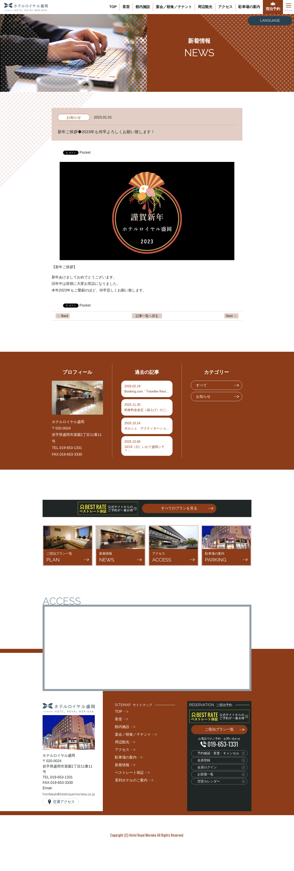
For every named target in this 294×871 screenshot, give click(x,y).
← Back (62, 316)
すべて (201, 385)
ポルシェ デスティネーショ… (146, 425)
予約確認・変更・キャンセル (218, 753)
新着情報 (122, 765)
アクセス (225, 7)
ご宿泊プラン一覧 (219, 729)
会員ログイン (207, 767)
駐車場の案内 (249, 7)
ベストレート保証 (129, 773)
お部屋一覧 (205, 774)
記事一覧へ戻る (147, 316)
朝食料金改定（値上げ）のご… (146, 407)
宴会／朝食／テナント (174, 7)
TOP (113, 7)
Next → (231, 316)
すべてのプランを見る (179, 508)
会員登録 (203, 760)
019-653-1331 (222, 743)
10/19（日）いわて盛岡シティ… (146, 446)
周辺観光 (205, 7)
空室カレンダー (208, 781)
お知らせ (73, 118)
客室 (126, 7)
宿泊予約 (273, 9)
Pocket (85, 152)
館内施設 (143, 7)
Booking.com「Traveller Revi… (146, 388)
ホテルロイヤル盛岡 (26, 7)
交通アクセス (64, 802)
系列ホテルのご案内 (131, 780)
